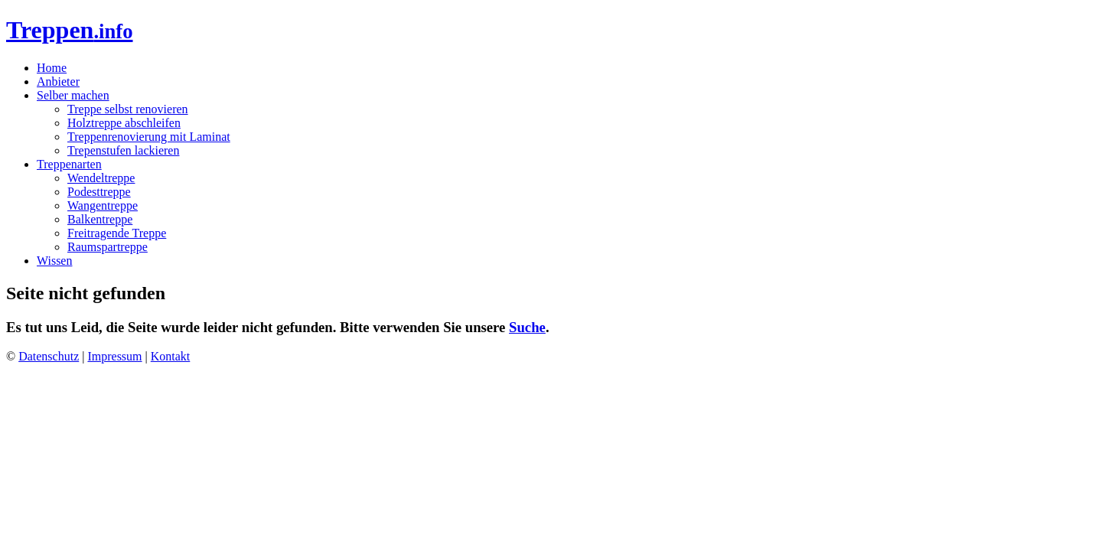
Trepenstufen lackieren (123, 150)
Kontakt (171, 356)
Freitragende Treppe (116, 233)
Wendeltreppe (101, 177)
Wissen (54, 260)
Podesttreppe (99, 191)
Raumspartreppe (107, 246)
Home (52, 67)
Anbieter (58, 81)
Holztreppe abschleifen (124, 122)
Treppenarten (69, 164)
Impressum (114, 356)
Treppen (69, 30)
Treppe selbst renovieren (127, 109)
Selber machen (73, 95)
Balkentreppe (99, 219)
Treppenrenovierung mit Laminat (148, 136)
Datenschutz (48, 356)
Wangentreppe (102, 205)
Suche (527, 327)
